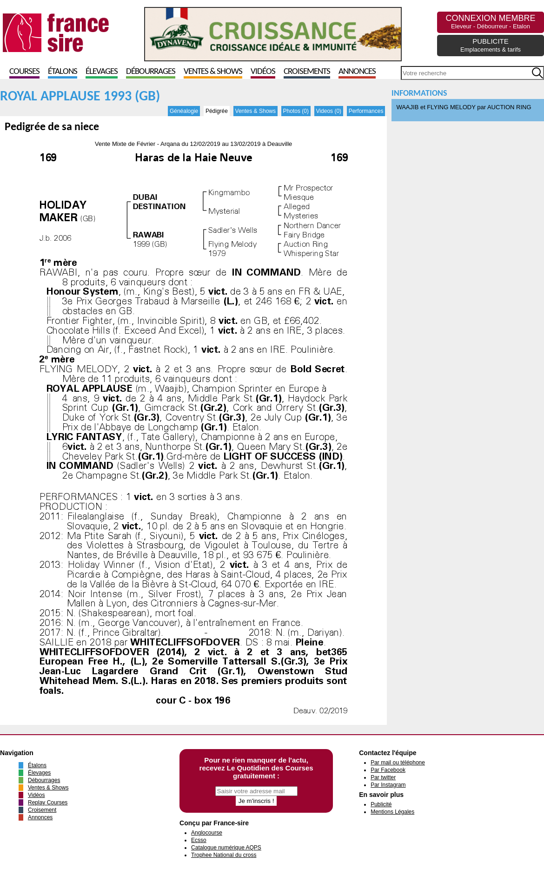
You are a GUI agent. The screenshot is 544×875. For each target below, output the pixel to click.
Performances (366, 111)
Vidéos (263, 71)
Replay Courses (47, 802)
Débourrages (150, 71)
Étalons (62, 71)
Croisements (307, 71)
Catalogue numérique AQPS (226, 847)
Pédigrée (217, 111)
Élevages (102, 71)
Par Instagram (388, 785)
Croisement (42, 810)
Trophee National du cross (223, 855)
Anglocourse (206, 832)
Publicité (381, 804)
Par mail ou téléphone (398, 762)
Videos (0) (328, 111)
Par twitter (383, 777)
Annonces (357, 71)
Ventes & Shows (213, 71)
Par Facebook (388, 770)
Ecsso (198, 840)
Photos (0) (296, 111)
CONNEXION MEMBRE (490, 21)
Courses (24, 71)
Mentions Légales (392, 812)
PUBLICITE (490, 45)
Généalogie (184, 111)
